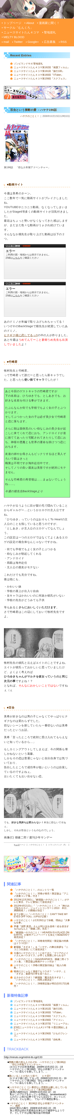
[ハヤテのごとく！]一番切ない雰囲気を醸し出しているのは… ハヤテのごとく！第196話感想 (38, 1088)
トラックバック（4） (57, 845)
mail (6, 41)
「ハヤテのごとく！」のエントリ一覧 (34, 889)
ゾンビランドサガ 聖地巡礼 (28, 63)
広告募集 (50, 41)
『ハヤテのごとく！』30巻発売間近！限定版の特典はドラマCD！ (41, 942)
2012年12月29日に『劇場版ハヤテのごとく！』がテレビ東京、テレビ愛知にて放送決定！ (41, 900)
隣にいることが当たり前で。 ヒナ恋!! (30, 1076)
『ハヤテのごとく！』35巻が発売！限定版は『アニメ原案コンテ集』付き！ (41, 894)
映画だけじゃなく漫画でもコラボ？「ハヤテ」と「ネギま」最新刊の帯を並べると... (40, 972)
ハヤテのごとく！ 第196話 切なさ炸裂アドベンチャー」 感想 (36, 1104)
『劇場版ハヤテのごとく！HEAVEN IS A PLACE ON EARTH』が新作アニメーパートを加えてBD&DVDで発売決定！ (41, 935)
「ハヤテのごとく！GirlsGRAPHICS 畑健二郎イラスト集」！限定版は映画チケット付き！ (41, 960)
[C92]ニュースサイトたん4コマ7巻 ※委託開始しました (41, 1028)
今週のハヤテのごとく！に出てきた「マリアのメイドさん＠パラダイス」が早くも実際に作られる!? (41, 954)
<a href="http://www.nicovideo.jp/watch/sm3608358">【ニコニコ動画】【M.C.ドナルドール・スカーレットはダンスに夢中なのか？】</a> (35, 261)
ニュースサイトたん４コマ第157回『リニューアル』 (42, 1023)
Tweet (17, 845)
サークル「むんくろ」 (18, 27)
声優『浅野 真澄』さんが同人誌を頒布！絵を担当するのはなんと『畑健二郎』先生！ (41, 927)
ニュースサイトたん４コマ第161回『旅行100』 (39, 71)
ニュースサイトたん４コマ (21, 32)
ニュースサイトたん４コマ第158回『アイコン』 (39, 1020)
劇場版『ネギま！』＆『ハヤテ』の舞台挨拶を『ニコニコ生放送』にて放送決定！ (41, 948)
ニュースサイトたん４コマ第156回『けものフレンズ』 (40, 1034)
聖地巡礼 (50, 32)
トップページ (12, 23)
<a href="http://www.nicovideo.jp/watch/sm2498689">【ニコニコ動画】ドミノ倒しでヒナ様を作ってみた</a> (35, 299)
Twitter (18, 41)
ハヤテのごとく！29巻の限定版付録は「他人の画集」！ (40, 966)
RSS (64, 41)
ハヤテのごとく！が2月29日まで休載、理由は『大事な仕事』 (42, 921)
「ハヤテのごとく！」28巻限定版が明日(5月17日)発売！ (41, 984)
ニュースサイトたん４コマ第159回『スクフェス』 (40, 78)
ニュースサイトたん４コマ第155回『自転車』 (38, 1039)
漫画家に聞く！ (49, 23)
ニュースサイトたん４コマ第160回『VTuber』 (38, 74)
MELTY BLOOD (14, 37)
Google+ (33, 41)
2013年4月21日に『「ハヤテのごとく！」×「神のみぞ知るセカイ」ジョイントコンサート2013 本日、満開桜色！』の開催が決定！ (41, 908)
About (30, 23)
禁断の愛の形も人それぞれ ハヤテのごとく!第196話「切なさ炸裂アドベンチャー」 (37, 1063)
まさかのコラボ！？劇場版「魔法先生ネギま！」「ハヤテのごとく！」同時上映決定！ (40, 978)
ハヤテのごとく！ (29, 116)
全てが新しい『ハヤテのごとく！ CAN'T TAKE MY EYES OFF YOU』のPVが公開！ (41, 915)
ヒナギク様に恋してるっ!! (21, 335)
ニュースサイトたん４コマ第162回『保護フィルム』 (42, 67)
